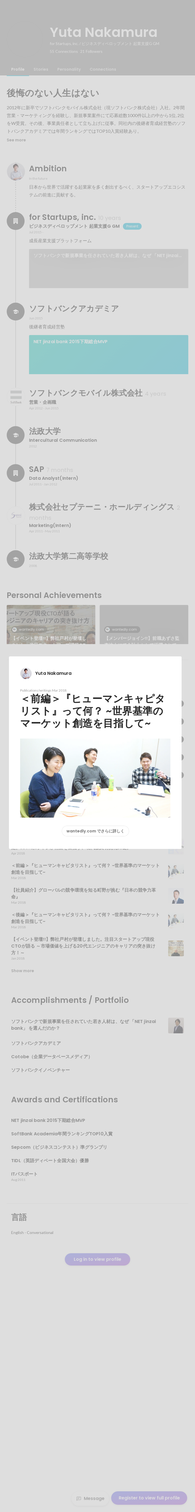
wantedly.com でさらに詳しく (95, 831)
